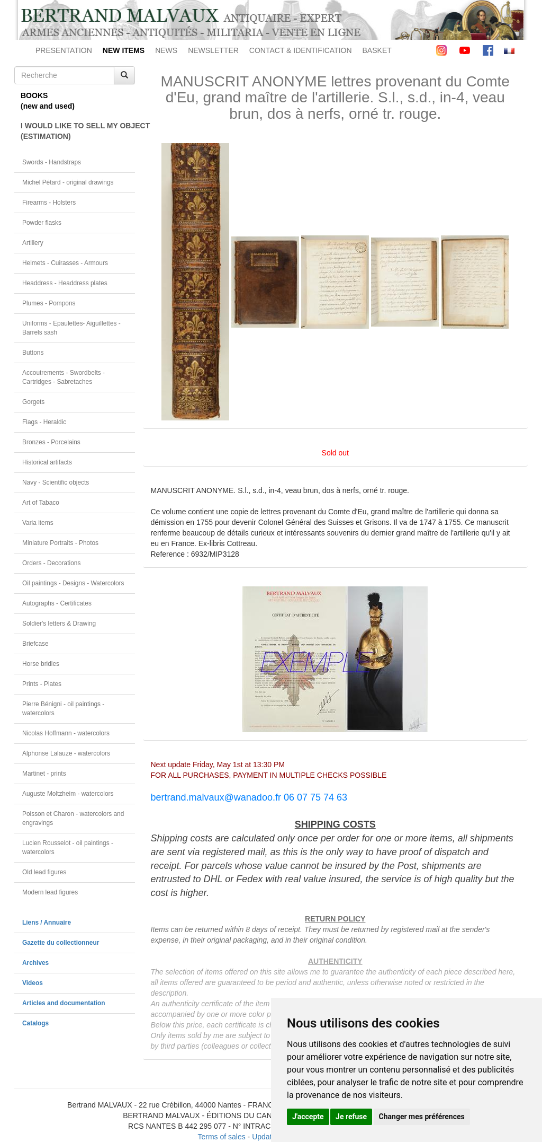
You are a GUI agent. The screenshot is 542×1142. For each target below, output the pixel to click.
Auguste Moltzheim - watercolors (67, 793)
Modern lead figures (50, 892)
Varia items (37, 522)
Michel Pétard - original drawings (68, 182)
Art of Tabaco (40, 502)
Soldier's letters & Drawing (59, 623)
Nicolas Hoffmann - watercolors (66, 733)
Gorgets (33, 402)
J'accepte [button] (308, 1116)
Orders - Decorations (51, 563)
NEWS (166, 50)
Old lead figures (44, 872)
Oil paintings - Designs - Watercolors (73, 583)
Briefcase (35, 643)
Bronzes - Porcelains (51, 442)
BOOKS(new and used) (48, 100)
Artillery (32, 243)
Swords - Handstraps (51, 162)
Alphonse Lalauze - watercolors (66, 753)
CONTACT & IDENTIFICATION (300, 50)
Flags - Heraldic (44, 422)
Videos (32, 983)
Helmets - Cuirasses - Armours (65, 263)
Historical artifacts (47, 462)
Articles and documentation (63, 1003)
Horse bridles (40, 663)
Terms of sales (221, 1136)
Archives (35, 963)
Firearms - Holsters (49, 202)
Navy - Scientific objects (55, 482)
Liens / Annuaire (46, 922)
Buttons (32, 352)
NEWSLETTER (213, 50)
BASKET (377, 50)
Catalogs (35, 1023)
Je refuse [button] (351, 1116)
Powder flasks (41, 222)
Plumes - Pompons (48, 303)
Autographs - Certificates (57, 603)
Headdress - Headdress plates (64, 283)
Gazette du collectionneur (60, 942)
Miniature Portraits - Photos (60, 543)
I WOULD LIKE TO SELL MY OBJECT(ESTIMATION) (78, 130)
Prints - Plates (41, 684)
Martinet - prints (44, 773)
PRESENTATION (63, 50)
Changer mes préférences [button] (422, 1116)
